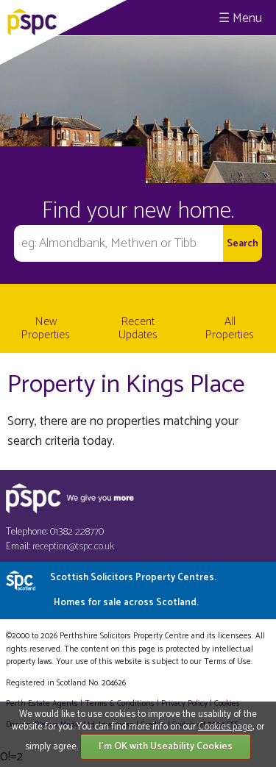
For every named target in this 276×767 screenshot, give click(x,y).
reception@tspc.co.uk (73, 546)
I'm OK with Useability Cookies (166, 746)
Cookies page (225, 727)
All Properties (229, 328)
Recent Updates (138, 328)
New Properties (45, 328)
